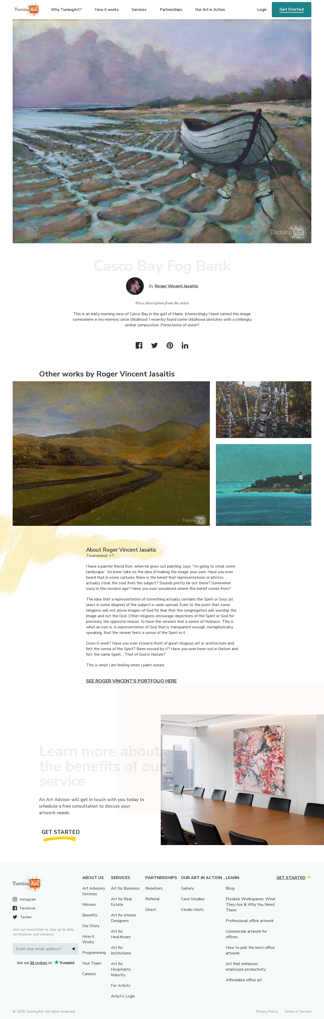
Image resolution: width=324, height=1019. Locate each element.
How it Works (88, 939)
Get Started (291, 9)
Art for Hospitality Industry (121, 969)
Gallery (187, 888)
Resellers (154, 888)
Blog (230, 888)
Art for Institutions (121, 950)
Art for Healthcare (121, 934)
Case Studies (193, 899)
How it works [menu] (107, 9)
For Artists (120, 985)
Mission (89, 904)
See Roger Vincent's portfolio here (131, 681)
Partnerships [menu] (171, 9)
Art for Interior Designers (123, 918)
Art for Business (125, 888)
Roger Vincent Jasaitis (176, 286)
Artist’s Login (123, 996)
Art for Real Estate (121, 901)
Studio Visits (192, 909)
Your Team (91, 963)
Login (262, 9)
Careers (89, 974)
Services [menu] (139, 9)
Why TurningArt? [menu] (66, 9)
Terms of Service (297, 1011)
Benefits (90, 915)
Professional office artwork (250, 921)
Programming (94, 952)
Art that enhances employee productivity (246, 966)
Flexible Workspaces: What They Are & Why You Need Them (251, 904)
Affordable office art (244, 980)
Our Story (90, 926)
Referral (152, 899)
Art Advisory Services (93, 891)
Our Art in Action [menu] (210, 9)
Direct (150, 909)
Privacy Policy (267, 1011)
